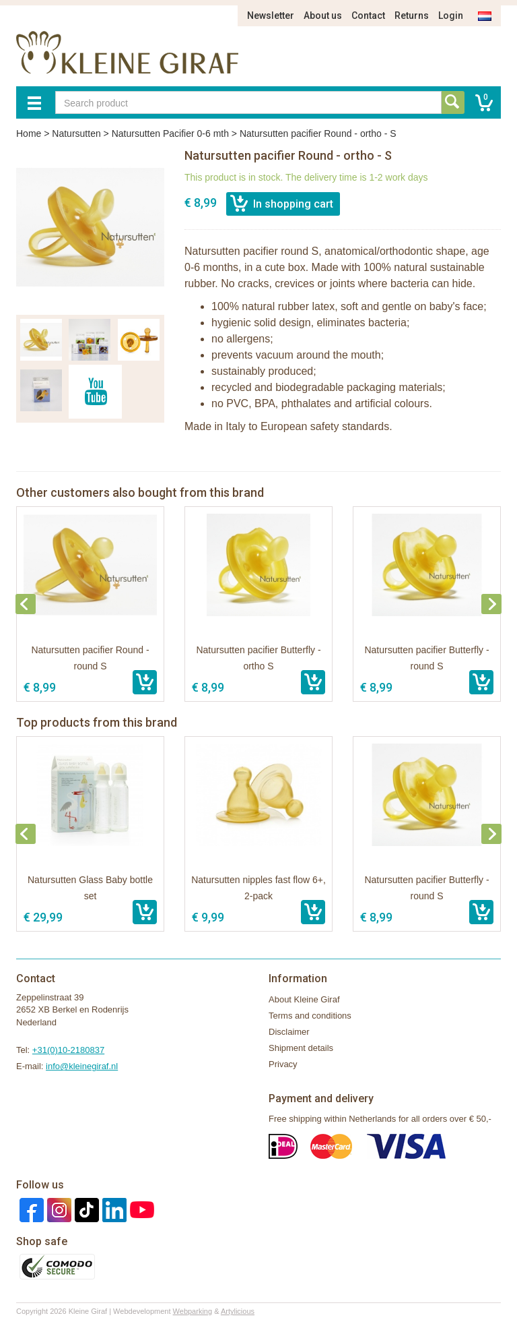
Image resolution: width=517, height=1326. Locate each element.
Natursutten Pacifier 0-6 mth (170, 133)
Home (28, 133)
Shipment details (301, 1048)
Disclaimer (289, 1032)
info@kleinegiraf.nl (82, 1066)
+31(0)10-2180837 (68, 1050)
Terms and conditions (310, 1016)
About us (323, 15)
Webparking (193, 1311)
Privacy (283, 1064)
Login (450, 15)
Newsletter (270, 15)
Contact (368, 15)
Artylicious (237, 1311)
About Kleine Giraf (304, 999)
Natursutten (76, 133)
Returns (411, 15)
